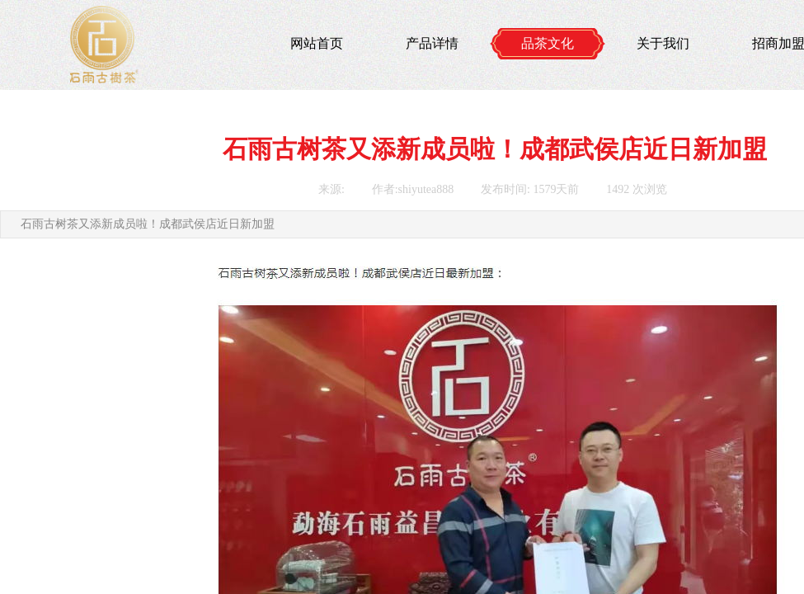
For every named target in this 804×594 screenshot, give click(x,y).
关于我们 (663, 43)
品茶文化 (547, 43)
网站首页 (316, 43)
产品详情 (432, 43)
